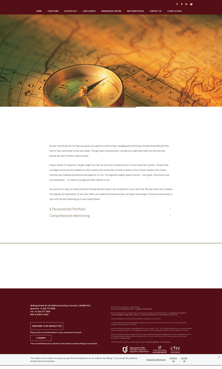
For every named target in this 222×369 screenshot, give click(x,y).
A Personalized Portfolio (110, 209)
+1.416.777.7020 (42, 311)
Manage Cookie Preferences (143, 309)
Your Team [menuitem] (53, 11)
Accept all (184, 359)
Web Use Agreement (153, 342)
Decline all (173, 359)
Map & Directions (39, 314)
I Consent (41, 338)
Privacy (113, 309)
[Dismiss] (219, 357)
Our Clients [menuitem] (89, 11)
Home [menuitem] (39, 11)
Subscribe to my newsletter (47, 326)
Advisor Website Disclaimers (125, 309)
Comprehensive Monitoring (110, 215)
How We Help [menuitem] (70, 11)
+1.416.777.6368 (47, 308)
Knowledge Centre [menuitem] (111, 11)
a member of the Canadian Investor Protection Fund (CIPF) (159, 315)
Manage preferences (156, 359)
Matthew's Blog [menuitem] (135, 11)
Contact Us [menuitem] (156, 11)
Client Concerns (165, 342)
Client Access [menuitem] (174, 11)
